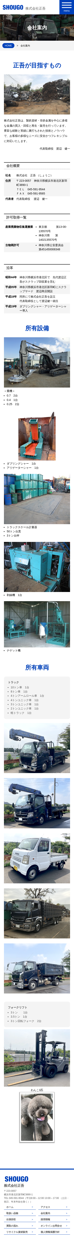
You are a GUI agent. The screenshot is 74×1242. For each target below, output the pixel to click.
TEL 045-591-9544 (14, 1198)
